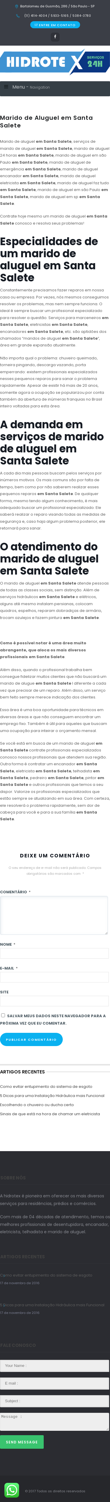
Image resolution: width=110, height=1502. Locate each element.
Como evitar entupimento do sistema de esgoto (46, 1086)
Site (4, 992)
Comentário (15, 892)
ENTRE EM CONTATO (55, 25)
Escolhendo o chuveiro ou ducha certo (37, 1105)
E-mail (9, 968)
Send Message (22, 1442)
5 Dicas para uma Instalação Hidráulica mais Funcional (52, 1095)
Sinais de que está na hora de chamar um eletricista (50, 1114)
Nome (7, 944)
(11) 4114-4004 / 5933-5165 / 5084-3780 (57, 16)
